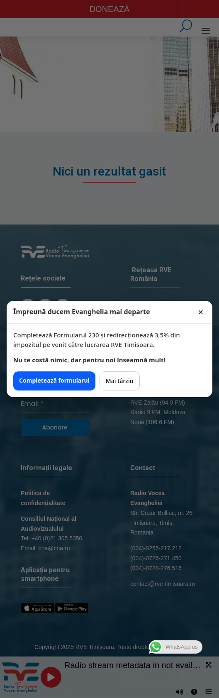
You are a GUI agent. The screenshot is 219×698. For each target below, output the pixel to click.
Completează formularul (54, 380)
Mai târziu (120, 381)
